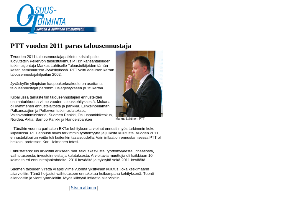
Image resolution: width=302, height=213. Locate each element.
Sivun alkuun (83, 187)
